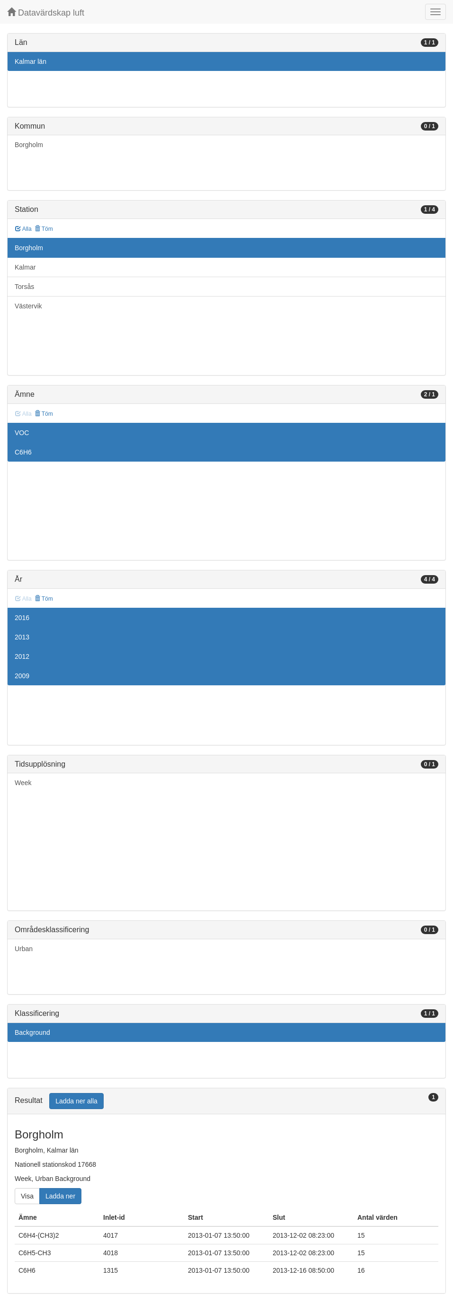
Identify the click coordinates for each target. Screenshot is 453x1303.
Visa (27, 1196)
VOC (22, 433)
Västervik (28, 306)
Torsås (24, 286)
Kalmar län (30, 61)
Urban (24, 949)
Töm (44, 229)
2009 (22, 676)
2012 (22, 656)
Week (23, 783)
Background (32, 1032)
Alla (23, 229)
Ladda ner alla (76, 1101)
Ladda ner (60, 1196)
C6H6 (23, 452)
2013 (22, 637)
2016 (22, 617)
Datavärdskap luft (45, 12)
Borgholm (29, 145)
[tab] (226, 1101)
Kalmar (25, 267)
